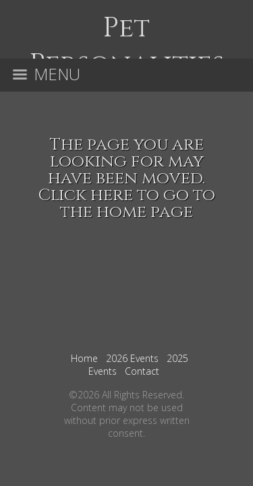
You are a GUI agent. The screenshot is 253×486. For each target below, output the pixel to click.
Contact (142, 371)
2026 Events (132, 358)
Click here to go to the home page (126, 203)
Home (84, 358)
